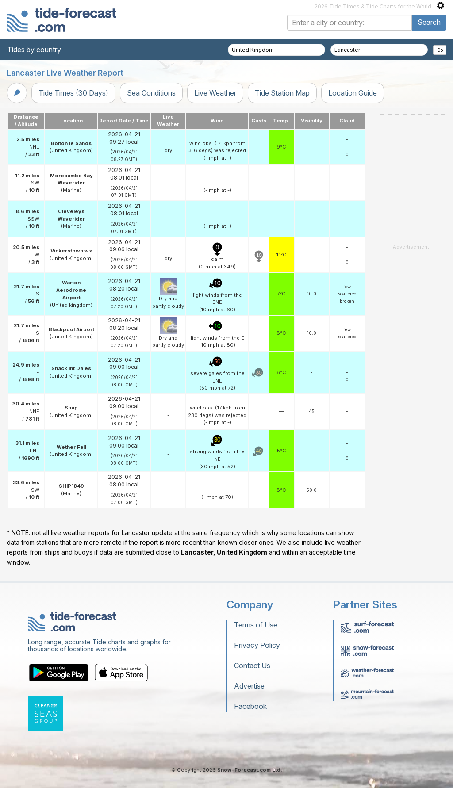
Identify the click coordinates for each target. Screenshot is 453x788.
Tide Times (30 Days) (73, 92)
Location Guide (352, 92)
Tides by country (34, 49)
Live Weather (215, 92)
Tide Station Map (282, 92)
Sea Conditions (151, 92)
